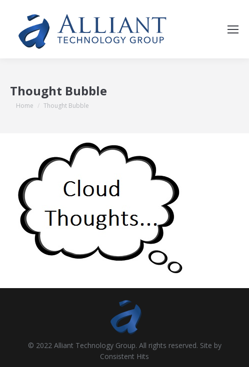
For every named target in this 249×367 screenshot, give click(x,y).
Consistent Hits (124, 356)
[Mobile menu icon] (233, 29)
